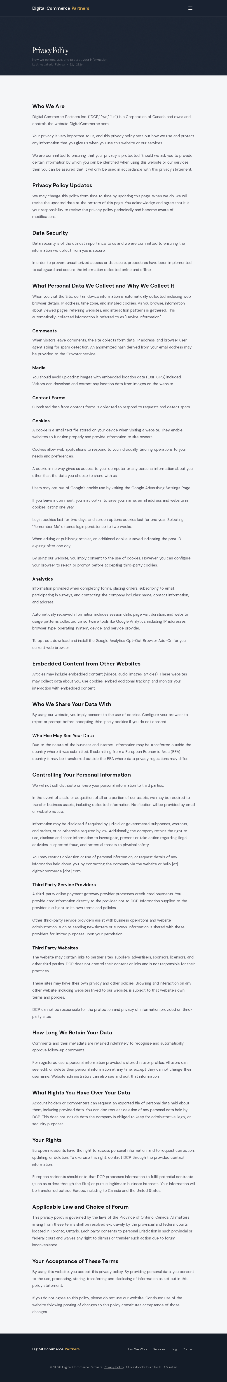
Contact (189, 1349)
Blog (174, 1349)
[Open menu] (190, 8)
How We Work (137, 1349)
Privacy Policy (114, 1367)
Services (159, 1349)
